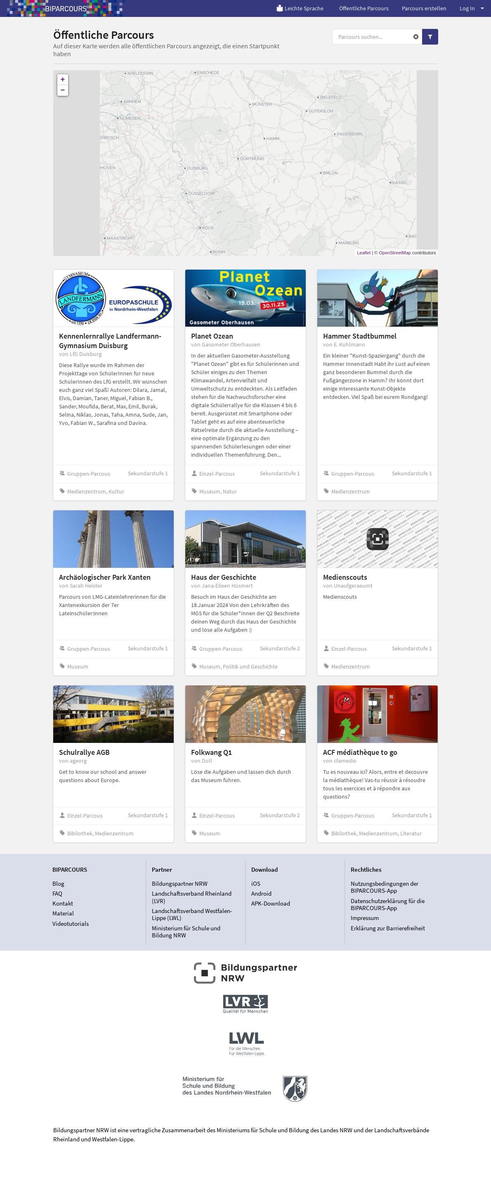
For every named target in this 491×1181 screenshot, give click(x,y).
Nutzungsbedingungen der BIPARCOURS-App (384, 887)
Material (63, 913)
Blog (58, 883)
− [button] (63, 90)
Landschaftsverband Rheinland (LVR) (191, 897)
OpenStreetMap (395, 252)
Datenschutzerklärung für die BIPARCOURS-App (388, 904)
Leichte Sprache (299, 8)
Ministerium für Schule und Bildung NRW (186, 931)
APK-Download (270, 903)
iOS (255, 883)
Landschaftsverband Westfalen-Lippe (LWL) (192, 914)
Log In (472, 8)
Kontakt (62, 903)
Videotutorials (70, 923)
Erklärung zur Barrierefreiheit (388, 928)
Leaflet (364, 252)
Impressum (365, 918)
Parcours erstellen (424, 8)
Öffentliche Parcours (364, 8)
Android (261, 893)
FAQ (57, 893)
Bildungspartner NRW (180, 883)
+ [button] (63, 80)
